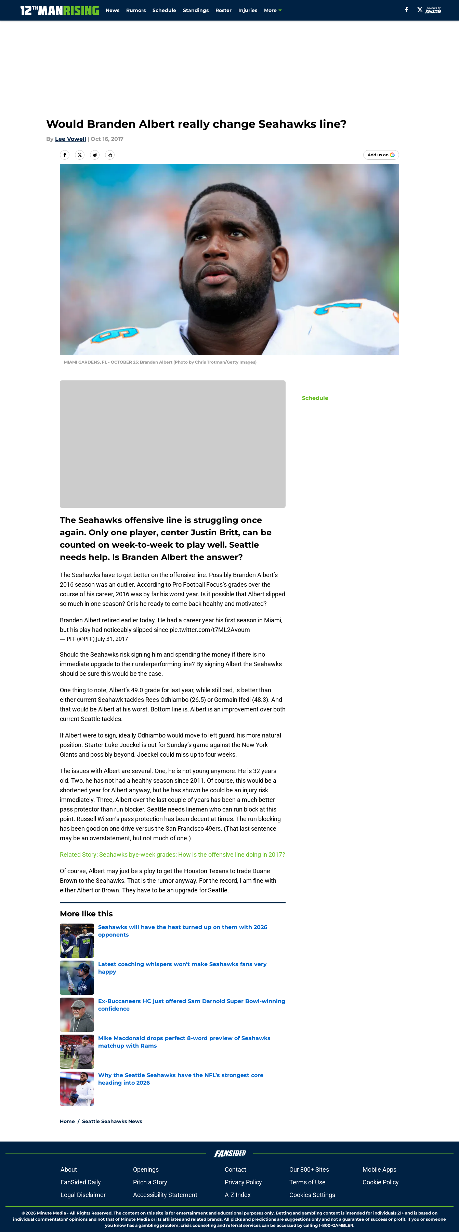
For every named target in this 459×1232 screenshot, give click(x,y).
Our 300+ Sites (309, 1169)
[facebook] (406, 9)
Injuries (247, 10)
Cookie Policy (381, 1182)
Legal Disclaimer (83, 1194)
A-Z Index (238, 1194)
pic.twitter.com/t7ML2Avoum (210, 629)
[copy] (110, 155)
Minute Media (51, 1213)
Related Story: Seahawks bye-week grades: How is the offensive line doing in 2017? (172, 854)
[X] (420, 9)
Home (67, 1121)
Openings (146, 1169)
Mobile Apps (379, 1169)
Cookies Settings (312, 1194)
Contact (235, 1169)
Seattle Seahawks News (112, 1121)
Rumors (136, 10)
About (69, 1169)
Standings (196, 10)
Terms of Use (307, 1182)
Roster (223, 10)
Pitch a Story (150, 1182)
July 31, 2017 (112, 639)
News (112, 10)
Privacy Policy (243, 1182)
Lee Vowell (70, 139)
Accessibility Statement (165, 1194)
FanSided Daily (81, 1182)
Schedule (164, 10)
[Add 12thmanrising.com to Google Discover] (381, 155)
